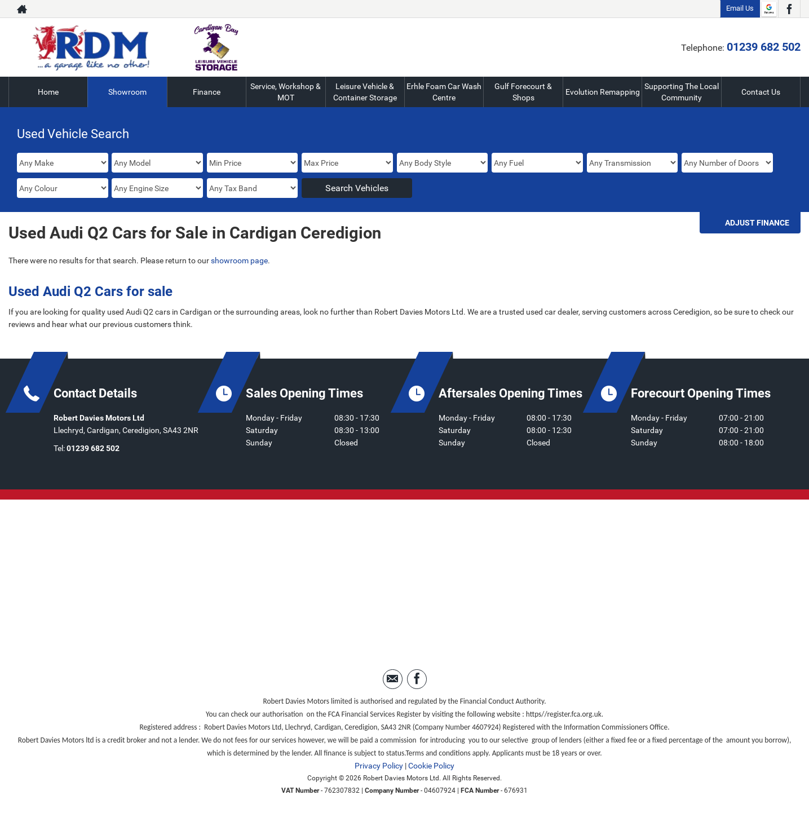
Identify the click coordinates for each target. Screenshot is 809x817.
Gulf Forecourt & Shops (523, 92)
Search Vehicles (356, 188)
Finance (206, 91)
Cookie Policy (431, 765)
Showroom (127, 91)
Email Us (740, 8)
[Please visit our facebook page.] (789, 9)
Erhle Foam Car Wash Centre (443, 92)
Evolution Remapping (602, 91)
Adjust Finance (757, 222)
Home (48, 91)
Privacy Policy (379, 765)
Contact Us (760, 91)
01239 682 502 (764, 47)
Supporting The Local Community (681, 92)
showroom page (239, 260)
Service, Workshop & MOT (285, 92)
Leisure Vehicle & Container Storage (365, 92)
